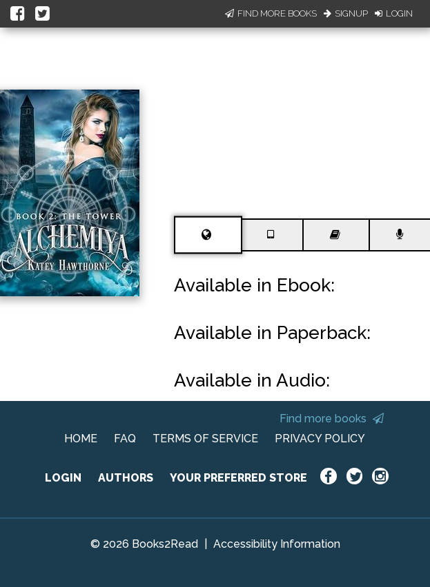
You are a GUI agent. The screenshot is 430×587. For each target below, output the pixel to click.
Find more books (332, 418)
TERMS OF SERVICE (205, 438)
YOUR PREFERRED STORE (238, 477)
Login (394, 13)
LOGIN (63, 477)
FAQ (125, 438)
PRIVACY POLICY (320, 438)
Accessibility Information (276, 543)
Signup (346, 13)
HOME (80, 438)
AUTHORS (125, 477)
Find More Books (271, 13)
